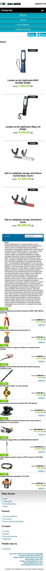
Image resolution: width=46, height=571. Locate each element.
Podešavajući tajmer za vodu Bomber (14, 386)
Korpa (5, 506)
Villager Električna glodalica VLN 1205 (14, 476)
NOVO (23, 20)
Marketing (7, 539)
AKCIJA (23, 15)
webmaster (40, 569)
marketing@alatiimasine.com (32, 565)
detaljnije (41, 325)
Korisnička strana (9, 504)
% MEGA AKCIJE (23, 29)
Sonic (3, 42)
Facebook (7, 549)
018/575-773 (40, 4)
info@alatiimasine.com (33, 561)
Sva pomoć (7, 519)
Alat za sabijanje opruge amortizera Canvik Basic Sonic (22, 174)
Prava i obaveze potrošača (13, 521)
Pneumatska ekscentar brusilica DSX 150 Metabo (18, 403)
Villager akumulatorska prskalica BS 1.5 (15, 330)
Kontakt (6, 534)
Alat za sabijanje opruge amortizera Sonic (22, 220)
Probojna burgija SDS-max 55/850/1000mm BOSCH (19, 440)
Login (5, 499)
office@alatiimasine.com (32, 563)
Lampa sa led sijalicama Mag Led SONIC (23, 128)
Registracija (7, 501)
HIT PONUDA (23, 25)
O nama (6, 531)
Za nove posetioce (10, 516)
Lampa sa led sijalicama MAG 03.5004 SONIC (22, 81)
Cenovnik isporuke (10, 536)
